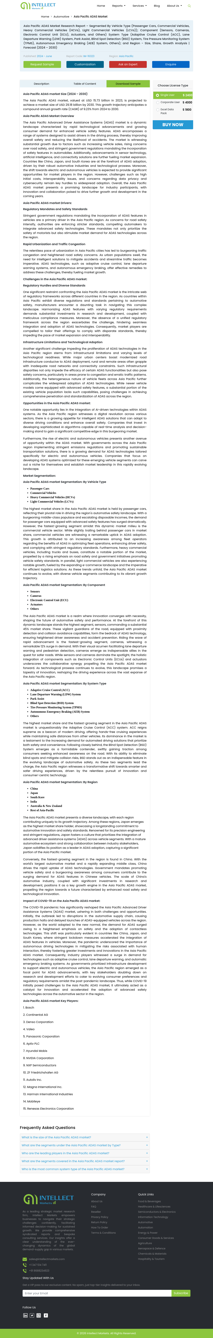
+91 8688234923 (39, 1270)
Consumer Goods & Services (156, 1238)
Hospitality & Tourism (151, 1259)
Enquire (171, 64)
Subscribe (181, 1293)
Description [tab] (41, 84)
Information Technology (153, 1217)
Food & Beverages (149, 1201)
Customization (85, 64)
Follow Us (29, 1307)
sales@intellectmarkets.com (47, 1259)
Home (103, 6)
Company (98, 1194)
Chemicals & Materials (152, 1254)
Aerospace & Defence (152, 1248)
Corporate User (170, 102)
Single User (167, 95)
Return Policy (99, 1222)
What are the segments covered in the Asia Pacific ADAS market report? (73, 1161)
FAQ (93, 1206)
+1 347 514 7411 (38, 1265)
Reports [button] (117, 6)
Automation (145, 1227)
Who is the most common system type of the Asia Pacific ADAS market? (73, 1169)
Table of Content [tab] (85, 84)
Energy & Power (148, 1233)
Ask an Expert (127, 64)
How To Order (99, 1227)
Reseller (96, 1212)
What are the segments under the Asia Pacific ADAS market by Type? (71, 1145)
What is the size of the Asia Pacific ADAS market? (56, 1137)
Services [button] (139, 6)
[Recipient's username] (97, 1293)
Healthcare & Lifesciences (154, 1206)
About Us (96, 1201)
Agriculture (145, 1243)
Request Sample (42, 64)
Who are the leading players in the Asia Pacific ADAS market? (66, 1153)
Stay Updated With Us (38, 1278)
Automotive (61, 16)
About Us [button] (173, 6)
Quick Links (146, 1194)
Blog (157, 6)
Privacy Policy (99, 1217)
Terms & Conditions (103, 1233)
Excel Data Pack (167, 111)
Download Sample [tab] (128, 84)
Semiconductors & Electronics (157, 1212)
